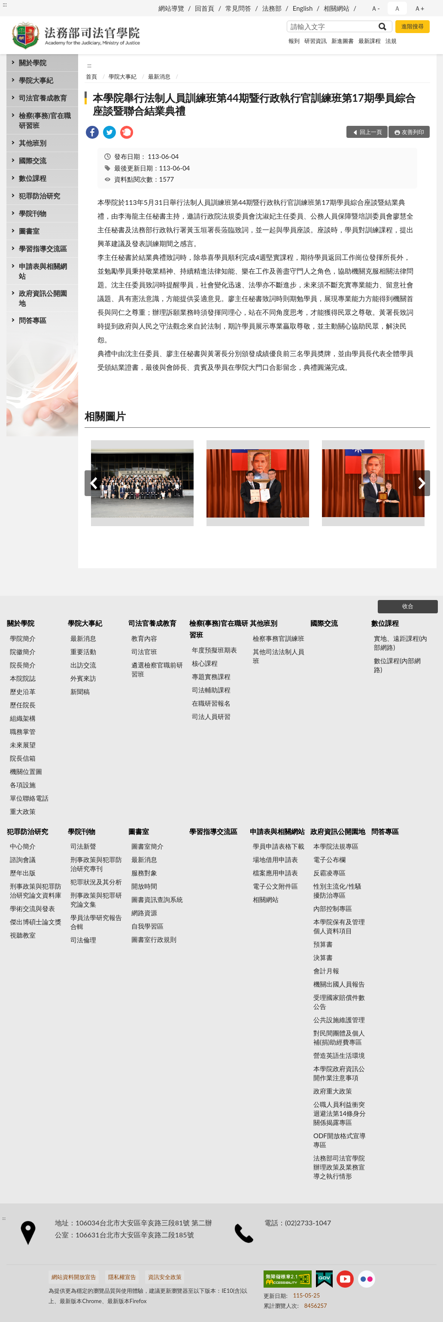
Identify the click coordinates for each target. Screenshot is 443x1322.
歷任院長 (23, 705)
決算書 (323, 957)
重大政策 (23, 811)
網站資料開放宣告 (74, 1276)
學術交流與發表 (32, 908)
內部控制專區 (332, 908)
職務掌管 (23, 731)
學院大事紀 (36, 80)
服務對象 (144, 873)
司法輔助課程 (211, 690)
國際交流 (32, 160)
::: (5, 4)
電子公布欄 (329, 859)
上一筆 (93, 483)
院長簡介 (23, 665)
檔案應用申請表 (275, 873)
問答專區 (32, 320)
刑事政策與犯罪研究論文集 (96, 899)
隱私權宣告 (122, 1276)
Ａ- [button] (375, 8)
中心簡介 (23, 846)
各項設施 (23, 785)
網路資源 (144, 913)
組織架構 (23, 718)
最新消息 (159, 76)
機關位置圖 (26, 771)
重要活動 (83, 651)
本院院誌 (23, 678)
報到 (294, 40)
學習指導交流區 (43, 248)
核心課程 (205, 663)
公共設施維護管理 (339, 1019)
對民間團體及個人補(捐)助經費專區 (339, 1037)
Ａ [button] (397, 8)
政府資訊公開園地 (43, 298)
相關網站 (336, 8)
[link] (92, 133)
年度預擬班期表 (214, 650)
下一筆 (421, 483)
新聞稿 (80, 691)
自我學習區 (147, 926)
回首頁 (204, 8)
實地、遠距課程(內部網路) (400, 642)
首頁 (91, 76)
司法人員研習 (211, 716)
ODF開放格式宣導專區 (339, 1140)
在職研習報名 (211, 703)
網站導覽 (171, 8)
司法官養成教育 (43, 98)
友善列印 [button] (413, 131)
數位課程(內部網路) (397, 665)
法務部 (272, 8)
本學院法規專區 (335, 846)
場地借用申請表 (275, 859)
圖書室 (29, 231)
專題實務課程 (211, 676)
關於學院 (32, 62)
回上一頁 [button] (371, 131)
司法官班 (144, 651)
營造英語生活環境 (339, 1055)
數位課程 (32, 178)
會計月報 (326, 971)
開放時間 (144, 886)
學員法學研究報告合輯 (96, 922)
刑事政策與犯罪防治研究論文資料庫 (35, 890)
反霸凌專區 (329, 873)
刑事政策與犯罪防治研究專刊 (96, 864)
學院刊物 (32, 213)
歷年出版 (23, 873)
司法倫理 (83, 940)
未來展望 (23, 745)
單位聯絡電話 (29, 798)
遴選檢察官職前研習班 (157, 669)
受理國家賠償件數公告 (339, 1001)
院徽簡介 (23, 651)
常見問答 (238, 8)
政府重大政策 (332, 1091)
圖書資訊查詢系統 (157, 899)
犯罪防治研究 (39, 196)
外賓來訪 (83, 678)
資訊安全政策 (165, 1276)
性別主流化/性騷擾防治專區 (337, 890)
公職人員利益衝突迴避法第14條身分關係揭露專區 (339, 1113)
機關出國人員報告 (339, 984)
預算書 (323, 944)
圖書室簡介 (147, 846)
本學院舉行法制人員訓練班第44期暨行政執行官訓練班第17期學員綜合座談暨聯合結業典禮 (254, 104)
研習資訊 (315, 40)
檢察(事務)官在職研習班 (45, 120)
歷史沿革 (23, 691)
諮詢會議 (23, 859)
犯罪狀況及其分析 (96, 882)
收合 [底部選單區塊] (407, 606)
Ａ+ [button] (419, 8)
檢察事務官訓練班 (278, 638)
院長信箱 (23, 758)
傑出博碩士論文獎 (35, 922)
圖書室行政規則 (153, 939)
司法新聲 (83, 846)
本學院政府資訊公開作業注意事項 (339, 1073)
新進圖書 (342, 40)
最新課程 (369, 40)
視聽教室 (23, 935)
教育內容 (144, 638)
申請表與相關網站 (43, 271)
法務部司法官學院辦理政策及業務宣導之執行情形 (339, 1167)
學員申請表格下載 (278, 846)
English (303, 8)
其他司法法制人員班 (278, 656)
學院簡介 (23, 638)
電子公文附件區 (275, 886)
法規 (391, 40)
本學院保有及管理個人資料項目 (339, 926)
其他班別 (32, 143)
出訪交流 (83, 665)
